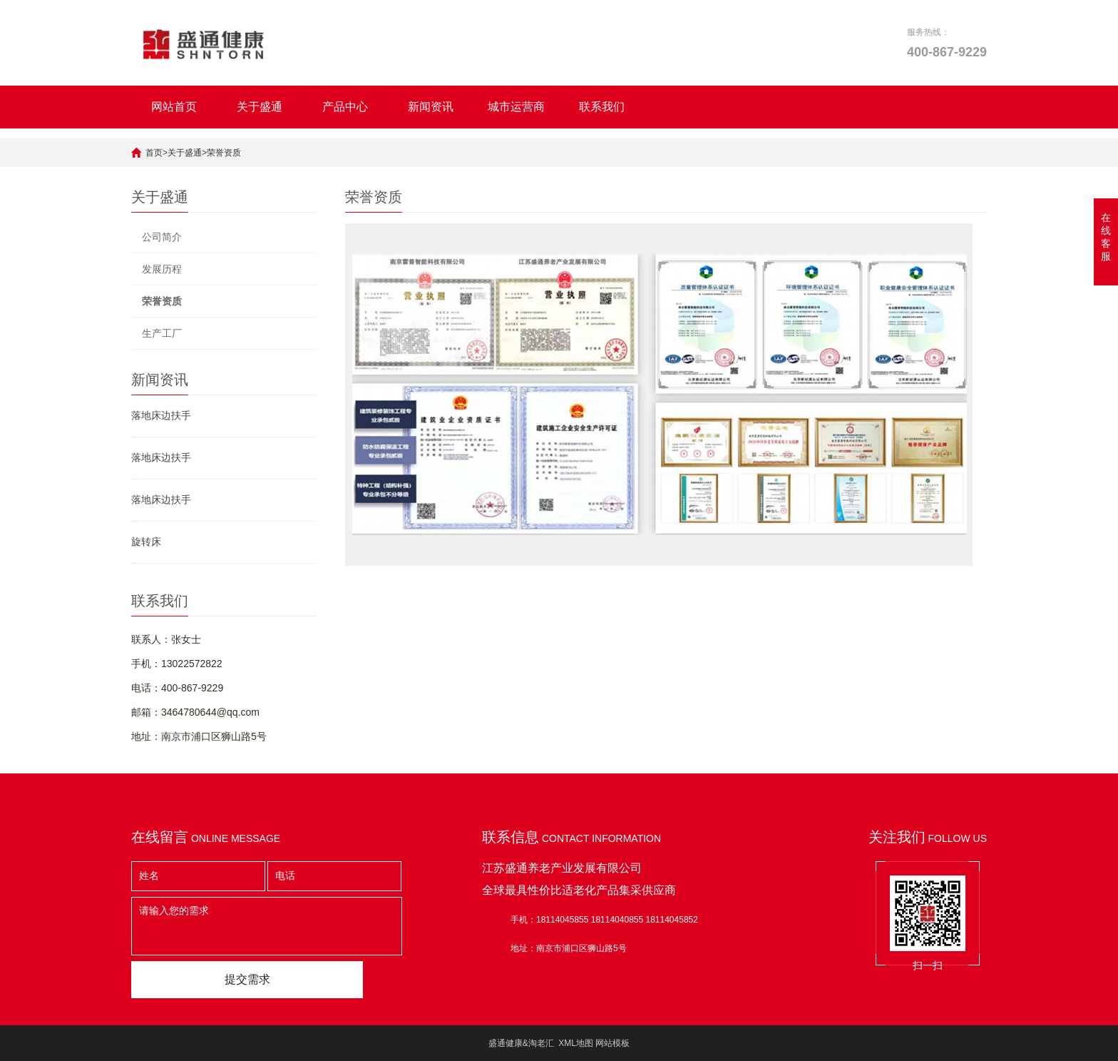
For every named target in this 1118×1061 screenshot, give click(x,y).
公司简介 (162, 237)
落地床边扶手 (161, 415)
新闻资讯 (430, 107)
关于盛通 (259, 107)
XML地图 (575, 1043)
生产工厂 (162, 333)
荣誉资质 (224, 153)
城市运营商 (516, 107)
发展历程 (162, 269)
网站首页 (174, 107)
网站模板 (612, 1043)
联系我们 (602, 107)
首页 (154, 153)
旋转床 (146, 541)
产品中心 (345, 107)
